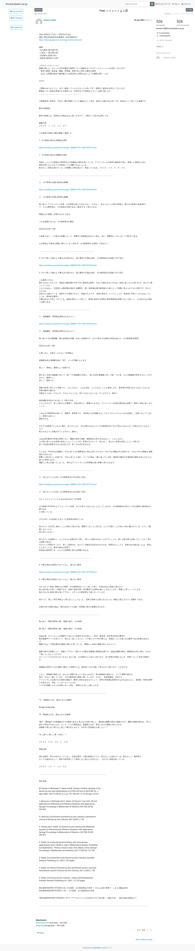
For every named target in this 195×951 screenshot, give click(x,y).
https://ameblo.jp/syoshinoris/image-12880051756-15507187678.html (68, 265)
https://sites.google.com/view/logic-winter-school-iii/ (60, 40)
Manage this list (162, 4)
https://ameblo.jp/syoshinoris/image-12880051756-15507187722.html (68, 484)
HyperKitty (97, 948)
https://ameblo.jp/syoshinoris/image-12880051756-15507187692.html (68, 324)
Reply (40, 933)
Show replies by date (144, 939)
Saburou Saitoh (50, 20)
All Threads (16, 18)
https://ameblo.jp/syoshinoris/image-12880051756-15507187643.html (68, 190)
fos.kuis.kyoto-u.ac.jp (16, 4)
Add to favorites (164, 40)
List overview (16, 11)
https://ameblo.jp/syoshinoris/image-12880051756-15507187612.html (68, 148)
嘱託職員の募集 (40, 14)
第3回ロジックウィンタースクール (179, 14)
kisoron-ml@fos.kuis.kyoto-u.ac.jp (170, 28)
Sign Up (186, 4)
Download (16, 27)
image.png (40, 926)
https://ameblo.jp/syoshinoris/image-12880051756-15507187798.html (68, 572)
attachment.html (42, 923)
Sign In (176, 4)
